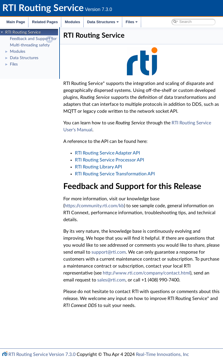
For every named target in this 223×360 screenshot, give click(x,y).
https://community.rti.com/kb (123, 219)
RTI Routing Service (23, 32)
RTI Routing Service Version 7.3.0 (41, 354)
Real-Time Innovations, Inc (162, 354)
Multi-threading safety (30, 45)
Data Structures (103, 22)
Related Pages (45, 22)
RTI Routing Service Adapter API (136, 160)
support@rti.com (109, 273)
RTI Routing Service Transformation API (144, 181)
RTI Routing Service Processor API (138, 167)
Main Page (15, 22)
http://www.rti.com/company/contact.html (136, 301)
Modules (72, 22)
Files (132, 22)
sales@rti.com (128, 308)
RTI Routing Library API (127, 174)
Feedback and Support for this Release (44, 39)
